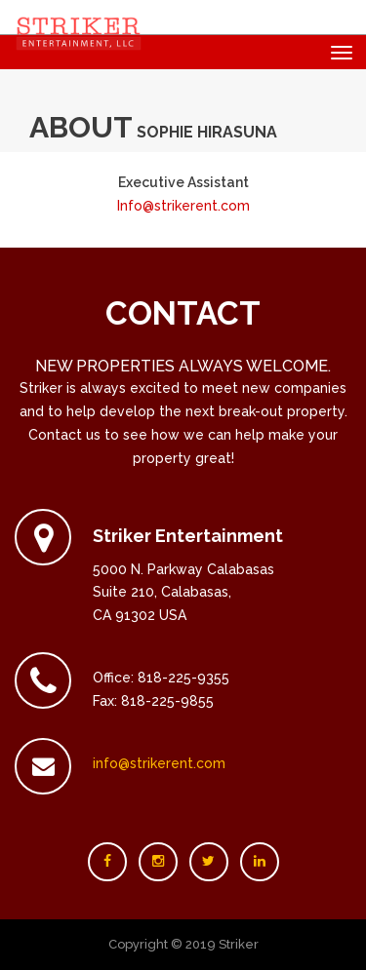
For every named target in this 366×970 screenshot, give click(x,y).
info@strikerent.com (159, 763)
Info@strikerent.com (183, 205)
